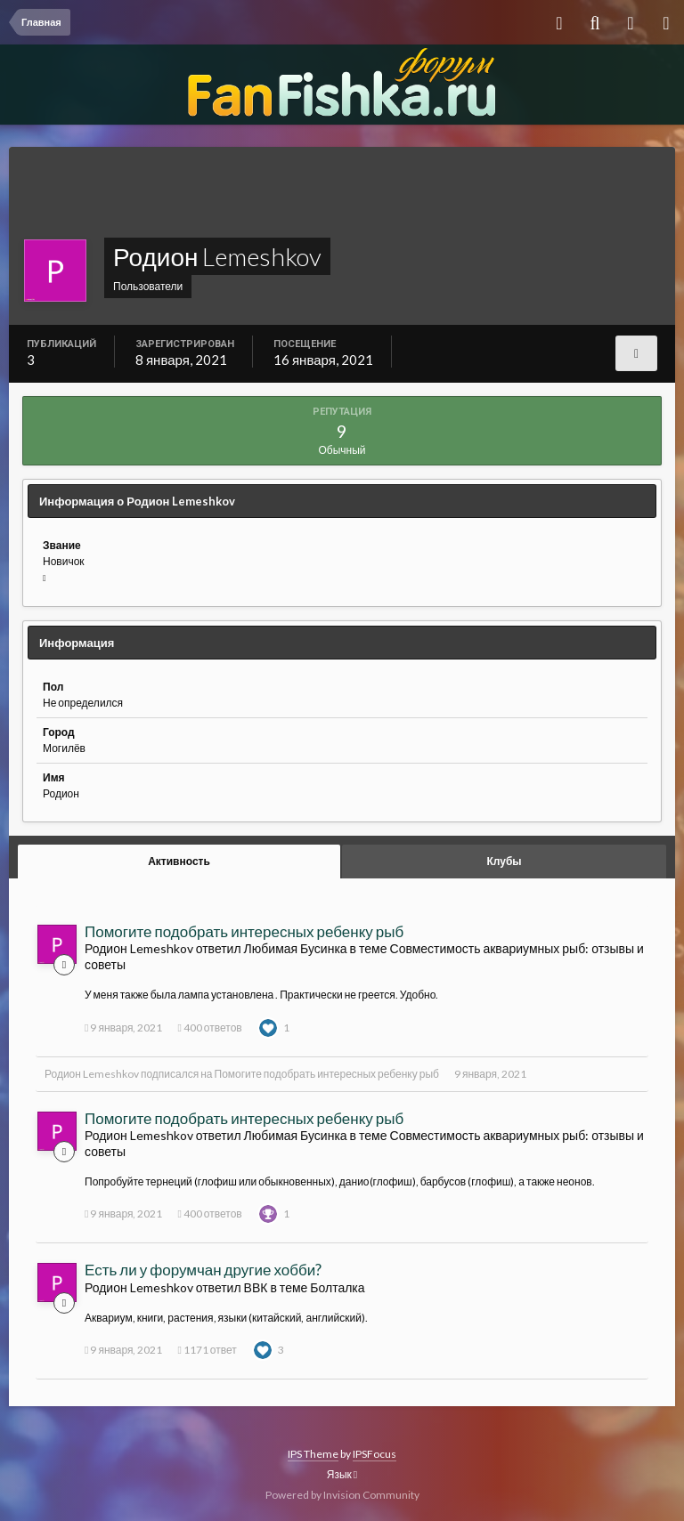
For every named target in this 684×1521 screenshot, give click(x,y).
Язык (342, 1474)
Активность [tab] (179, 861)
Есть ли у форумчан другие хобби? (203, 1269)
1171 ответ (206, 1349)
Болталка (337, 1287)
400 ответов (209, 1027)
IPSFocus (374, 1453)
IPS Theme (313, 1453)
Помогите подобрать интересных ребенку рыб (244, 931)
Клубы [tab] (503, 861)
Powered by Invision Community (342, 1494)
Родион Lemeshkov (92, 1073)
